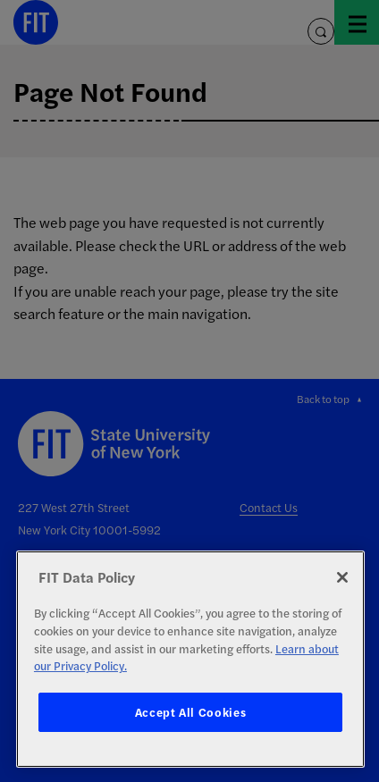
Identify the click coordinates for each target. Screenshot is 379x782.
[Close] (342, 577)
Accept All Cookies (191, 711)
